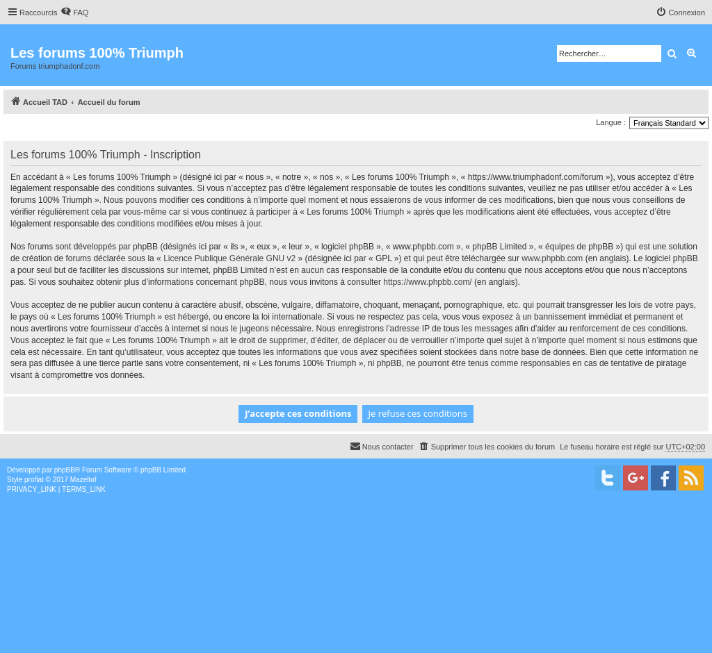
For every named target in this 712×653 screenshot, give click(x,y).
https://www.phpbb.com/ (427, 282)
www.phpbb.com (552, 258)
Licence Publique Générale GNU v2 (229, 258)
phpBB (64, 470)
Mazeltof (83, 479)
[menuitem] (74, 12)
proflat (34, 479)
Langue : (611, 122)
